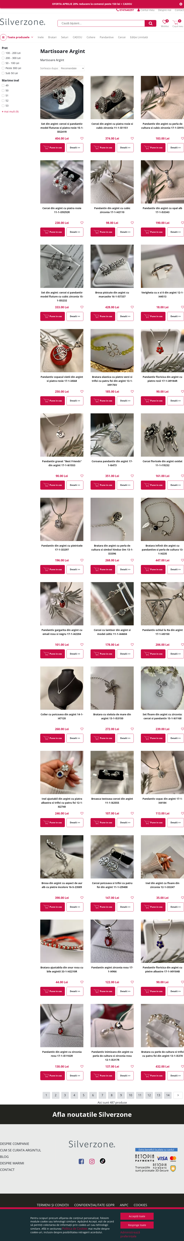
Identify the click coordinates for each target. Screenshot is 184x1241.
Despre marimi (12, 1163)
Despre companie (14, 1143)
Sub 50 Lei (12, 73)
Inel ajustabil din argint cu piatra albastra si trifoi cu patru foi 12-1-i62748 (62, 802)
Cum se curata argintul (20, 1150)
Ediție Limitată (139, 37)
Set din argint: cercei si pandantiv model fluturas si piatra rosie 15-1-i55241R (61, 127)
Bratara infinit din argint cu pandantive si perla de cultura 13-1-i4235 (162, 549)
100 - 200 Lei (13, 53)
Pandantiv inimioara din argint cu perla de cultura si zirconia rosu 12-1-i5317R (112, 1055)
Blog (4, 1156)
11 (139, 1095)
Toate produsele (16, 37)
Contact (179, 10)
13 (158, 1095)
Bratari (52, 37)
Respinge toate (137, 1225)
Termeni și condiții (53, 1205)
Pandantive (107, 37)
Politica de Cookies (75, 1229)
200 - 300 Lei (13, 58)
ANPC (124, 1205)
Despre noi (164, 10)
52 (7, 100)
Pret (5, 48)
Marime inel (10, 80)
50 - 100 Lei (12, 63)
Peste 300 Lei (13, 68)
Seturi (64, 37)
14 (167, 1095)
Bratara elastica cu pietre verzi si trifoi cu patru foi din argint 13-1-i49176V (112, 381)
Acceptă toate (137, 1216)
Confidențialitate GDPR (94, 1205)
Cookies (140, 1205)
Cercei (122, 37)
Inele (41, 37)
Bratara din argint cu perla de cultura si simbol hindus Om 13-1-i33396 (112, 549)
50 (7, 90)
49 (7, 85)
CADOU (77, 37)
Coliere (91, 37)
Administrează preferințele (130, 1234)
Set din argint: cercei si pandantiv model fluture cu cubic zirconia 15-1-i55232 (61, 296)
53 (7, 105)
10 (130, 1095)
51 (7, 95)
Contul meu (146, 10)
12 (149, 1095)
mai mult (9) (10, 111)
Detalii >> (75, 147)
